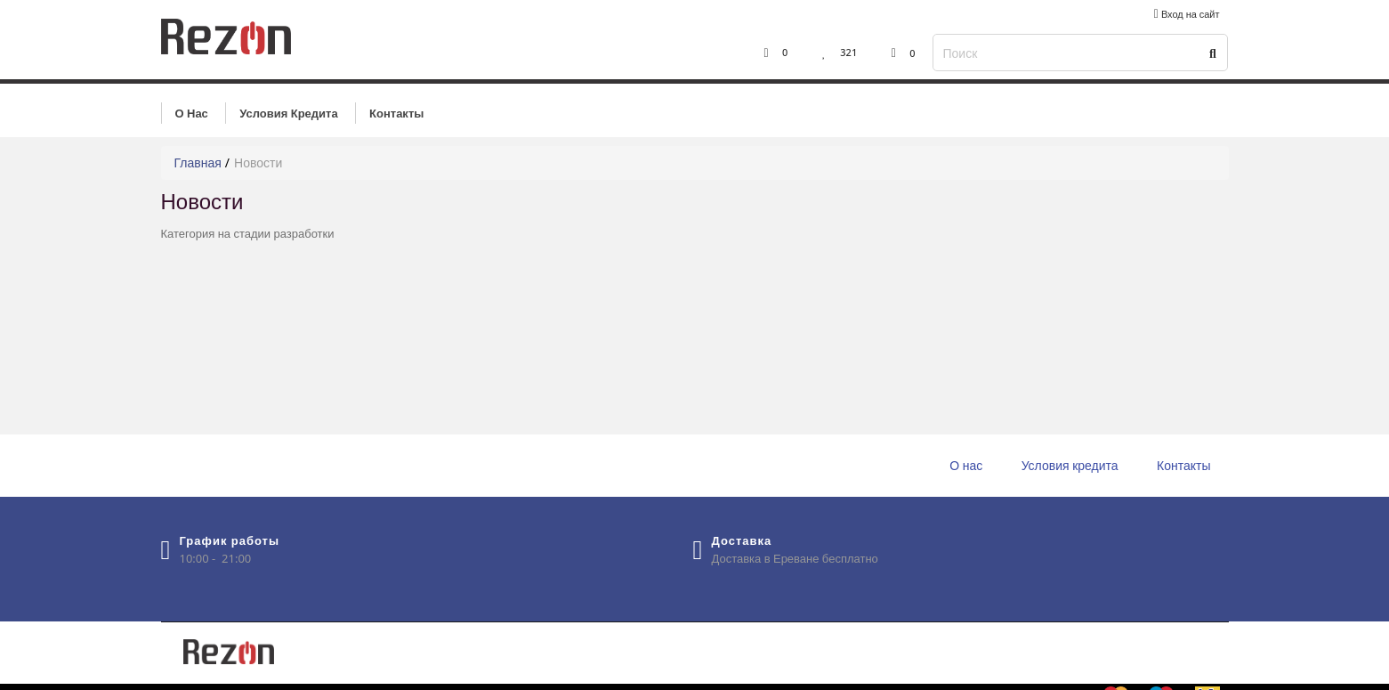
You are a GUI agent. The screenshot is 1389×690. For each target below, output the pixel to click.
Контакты (396, 113)
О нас (191, 113)
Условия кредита (288, 113)
